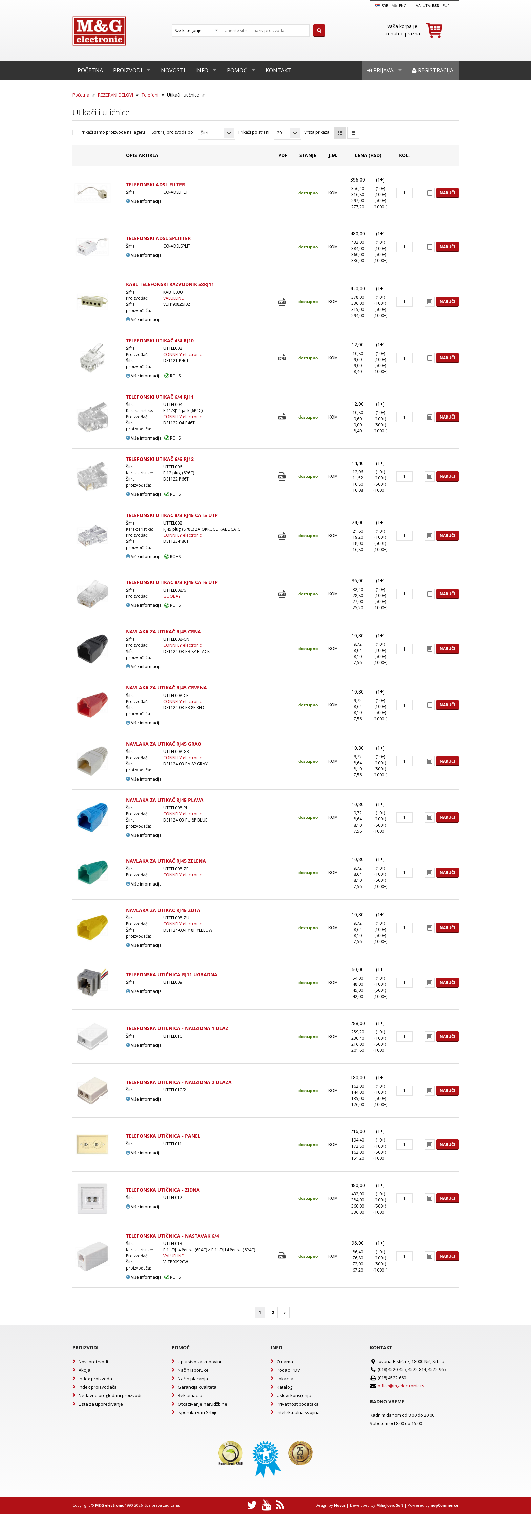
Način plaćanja (193, 1379)
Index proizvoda (95, 1379)
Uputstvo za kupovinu (200, 1362)
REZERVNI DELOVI (115, 95)
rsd (435, 5)
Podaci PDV (288, 1370)
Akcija (84, 1370)
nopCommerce (445, 1505)
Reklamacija (190, 1395)
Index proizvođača (98, 1387)
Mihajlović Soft (389, 1505)
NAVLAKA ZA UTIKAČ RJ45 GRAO (163, 744)
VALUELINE (173, 298)
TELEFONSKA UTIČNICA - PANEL (163, 1136)
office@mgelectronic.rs (401, 1386)
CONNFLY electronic (182, 354)
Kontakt (279, 70)
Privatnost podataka (298, 1404)
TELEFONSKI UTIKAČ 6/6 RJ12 (160, 459)
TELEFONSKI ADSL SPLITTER (158, 238)
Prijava (380, 70)
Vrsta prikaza (317, 132)
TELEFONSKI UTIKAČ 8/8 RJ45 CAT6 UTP (172, 582)
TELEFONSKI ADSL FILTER (155, 184)
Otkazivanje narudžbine (202, 1404)
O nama (285, 1362)
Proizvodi (127, 70)
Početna (90, 70)
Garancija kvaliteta (197, 1387)
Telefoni (150, 95)
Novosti (173, 70)
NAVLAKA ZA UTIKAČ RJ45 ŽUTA (163, 910)
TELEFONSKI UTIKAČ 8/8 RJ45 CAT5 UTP (172, 515)
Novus (339, 1505)
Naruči (447, 193)
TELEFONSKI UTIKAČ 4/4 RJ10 (160, 340)
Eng (399, 5)
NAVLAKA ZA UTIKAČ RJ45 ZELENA (166, 861)
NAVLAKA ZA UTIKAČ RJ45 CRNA (163, 631)
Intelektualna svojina (298, 1412)
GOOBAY (172, 596)
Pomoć (237, 70)
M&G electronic (109, 1505)
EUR (446, 5)
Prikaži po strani (253, 132)
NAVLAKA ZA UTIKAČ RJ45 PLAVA (165, 800)
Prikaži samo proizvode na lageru (113, 132)
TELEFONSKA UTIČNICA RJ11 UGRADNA (171, 974)
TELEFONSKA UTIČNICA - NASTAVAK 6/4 (172, 1236)
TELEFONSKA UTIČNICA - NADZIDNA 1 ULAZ (177, 1028)
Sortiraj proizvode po (172, 132)
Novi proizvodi (93, 1362)
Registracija (432, 70)
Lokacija (285, 1379)
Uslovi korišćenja (294, 1395)
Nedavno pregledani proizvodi (110, 1395)
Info (201, 70)
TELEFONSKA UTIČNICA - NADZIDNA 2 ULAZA (179, 1082)
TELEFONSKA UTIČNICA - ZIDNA (163, 1190)
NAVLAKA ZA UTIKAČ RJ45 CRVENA (166, 687)
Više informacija (144, 201)
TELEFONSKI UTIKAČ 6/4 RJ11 (160, 396)
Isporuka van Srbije (198, 1412)
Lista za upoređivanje (101, 1404)
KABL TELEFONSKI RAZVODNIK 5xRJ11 (170, 284)
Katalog (284, 1387)
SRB (381, 5)
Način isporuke (193, 1370)
